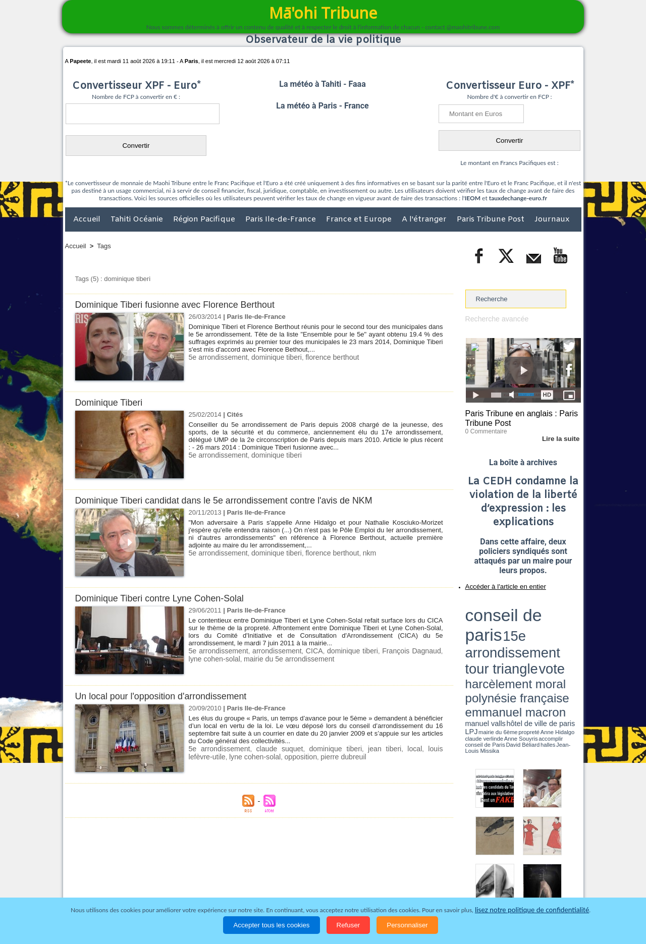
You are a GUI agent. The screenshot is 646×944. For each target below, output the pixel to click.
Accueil (87, 219)
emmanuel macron (492, 631)
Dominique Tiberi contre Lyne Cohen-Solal (165, 598)
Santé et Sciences (345, 878)
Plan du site (313, 857)
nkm (355, 553)
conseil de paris (496, 606)
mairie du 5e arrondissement (267, 658)
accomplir (571, 637)
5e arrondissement (216, 357)
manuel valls (531, 632)
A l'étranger (425, 219)
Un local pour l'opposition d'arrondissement (166, 696)
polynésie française (547, 623)
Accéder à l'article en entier (498, 583)
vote (563, 616)
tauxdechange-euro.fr (518, 198)
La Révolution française (443, 878)
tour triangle (536, 616)
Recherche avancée (494, 318)
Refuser (348, 925)
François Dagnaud (398, 650)
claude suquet (267, 748)
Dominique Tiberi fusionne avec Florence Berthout (181, 304)
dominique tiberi (269, 357)
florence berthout (321, 357)
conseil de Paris (476, 640)
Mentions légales (553, 878)
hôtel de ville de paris (560, 632)
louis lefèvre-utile (416, 748)
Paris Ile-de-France (281, 219)
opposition (255, 756)
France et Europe (360, 219)
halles (510, 640)
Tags (104, 246)
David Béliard (497, 640)
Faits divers (272, 878)
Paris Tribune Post (491, 219)
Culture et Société (223, 878)
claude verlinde (535, 637)
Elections (390, 878)
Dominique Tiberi (111, 402)
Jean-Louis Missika (528, 640)
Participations (503, 878)
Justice (303, 878)
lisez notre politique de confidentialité (532, 910)
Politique (106, 878)
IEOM (472, 198)
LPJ (468, 637)
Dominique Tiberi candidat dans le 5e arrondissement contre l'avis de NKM (233, 500)
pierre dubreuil (294, 756)
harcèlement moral (492, 623)
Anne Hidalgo (515, 637)
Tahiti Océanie (138, 219)
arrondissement (271, 650)
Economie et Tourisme (157, 878)
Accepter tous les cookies (271, 925)
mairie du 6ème (482, 637)
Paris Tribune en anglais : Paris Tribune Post (517, 416)
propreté (499, 637)
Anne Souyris (556, 637)
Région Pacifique (205, 219)
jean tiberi (356, 748)
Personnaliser (407, 925)
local (381, 748)
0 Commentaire (484, 428)
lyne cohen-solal (212, 756)
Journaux (551, 219)
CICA (306, 650)
